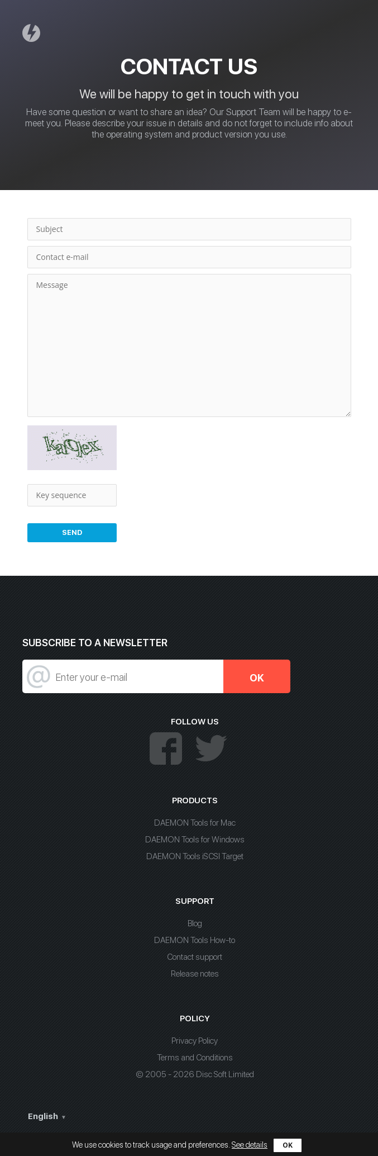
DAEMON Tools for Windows (195, 840)
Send (72, 532)
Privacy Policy (194, 1041)
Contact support (194, 957)
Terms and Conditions (195, 1058)
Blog (195, 923)
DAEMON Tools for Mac (195, 823)
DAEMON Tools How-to (194, 940)
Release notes (195, 974)
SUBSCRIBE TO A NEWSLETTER (95, 642)
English (43, 1116)
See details (249, 1144)
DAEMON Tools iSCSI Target (194, 856)
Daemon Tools (33, 32)
